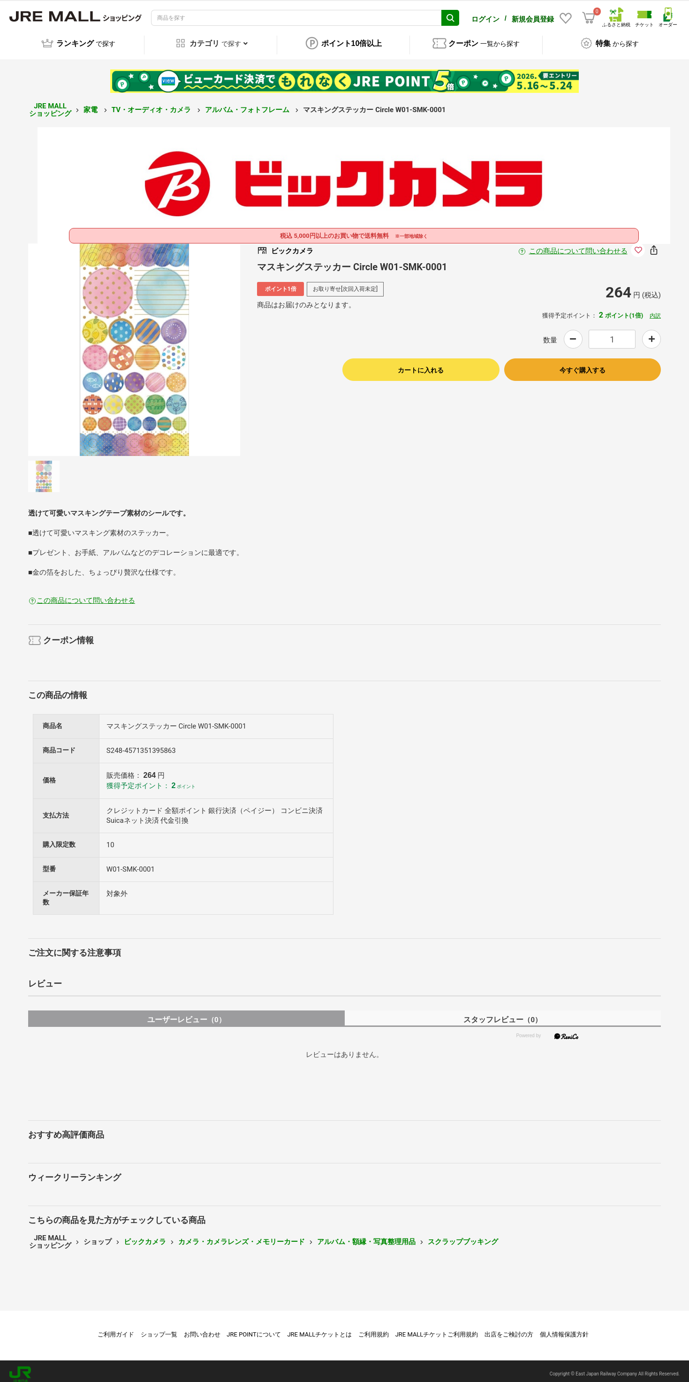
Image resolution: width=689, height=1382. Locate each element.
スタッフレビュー (502, 1013)
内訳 (655, 309)
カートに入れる (421, 363)
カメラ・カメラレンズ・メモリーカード (241, 1235)
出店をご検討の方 (509, 1327)
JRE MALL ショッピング (50, 103)
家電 (91, 103)
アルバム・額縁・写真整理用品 (366, 1235)
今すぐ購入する (583, 363)
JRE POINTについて (253, 1327)
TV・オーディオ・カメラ (152, 103)
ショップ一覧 (159, 1327)
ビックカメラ (145, 1235)
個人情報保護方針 (564, 1327)
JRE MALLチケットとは (319, 1327)
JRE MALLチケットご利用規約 (436, 1327)
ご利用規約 (373, 1327)
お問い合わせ (202, 1327)
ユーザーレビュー (186, 1013)
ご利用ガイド (116, 1327)
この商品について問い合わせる (578, 244)
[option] (134, 343)
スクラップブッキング (463, 1235)
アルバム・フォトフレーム (248, 103)
